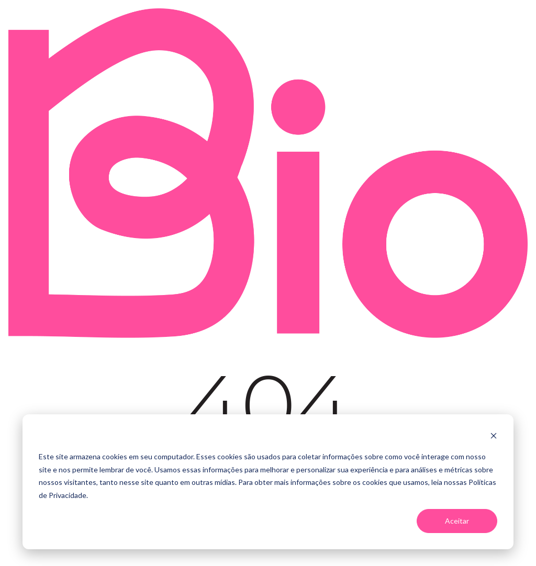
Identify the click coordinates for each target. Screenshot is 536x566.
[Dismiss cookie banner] (493, 437)
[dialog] (268, 481)
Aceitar (457, 520)
